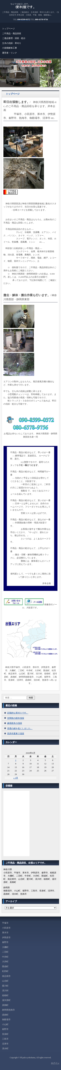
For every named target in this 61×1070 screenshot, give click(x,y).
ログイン (55, 1063)
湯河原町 (6, 1000)
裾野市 (5, 1029)
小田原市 (6, 928)
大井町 (5, 961)
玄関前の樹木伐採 (15, 718)
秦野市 (5, 942)
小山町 (5, 1024)
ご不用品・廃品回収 (11, 33)
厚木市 (5, 932)
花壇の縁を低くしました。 (20, 728)
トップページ (8, 28)
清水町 (5, 1048)
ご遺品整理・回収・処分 (13, 38)
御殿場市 (6, 1019)
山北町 (5, 981)
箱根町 (5, 995)
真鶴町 (5, 1005)
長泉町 (5, 1034)
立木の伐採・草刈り (11, 43)
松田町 (5, 971)
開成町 (5, 966)
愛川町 (5, 986)
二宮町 (5, 952)
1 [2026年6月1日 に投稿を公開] (15, 760)
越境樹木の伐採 (14, 723)
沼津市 (5, 1043)
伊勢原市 (6, 937)
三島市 (5, 1039)
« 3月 (15, 778)
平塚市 (5, 923)
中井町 (5, 957)
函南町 (5, 1015)
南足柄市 (6, 976)
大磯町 (5, 947)
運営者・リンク (9, 53)
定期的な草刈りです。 (17, 713)
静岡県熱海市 (8, 1010)
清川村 (5, 990)
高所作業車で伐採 (15, 733)
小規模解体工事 (9, 48)
